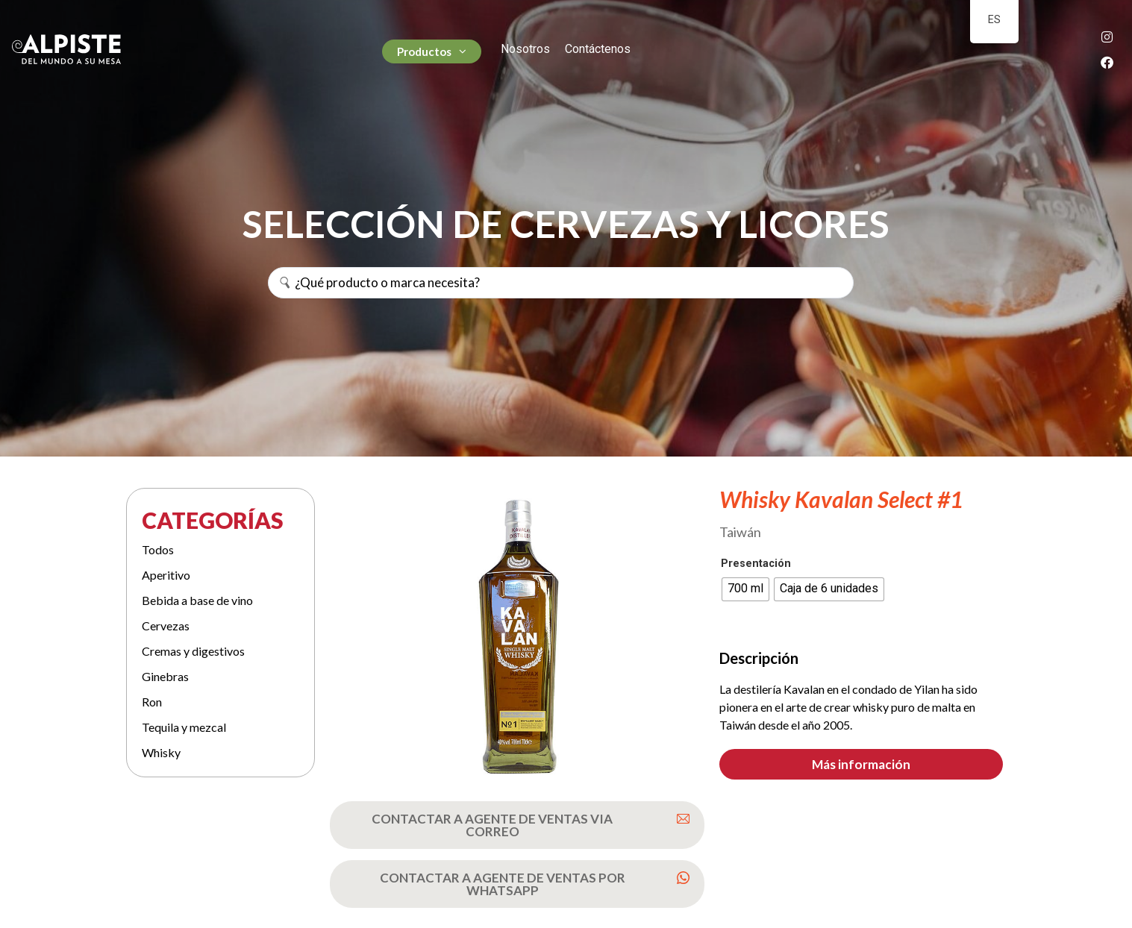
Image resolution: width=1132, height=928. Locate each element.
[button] (861, 764)
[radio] (745, 589)
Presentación (756, 564)
